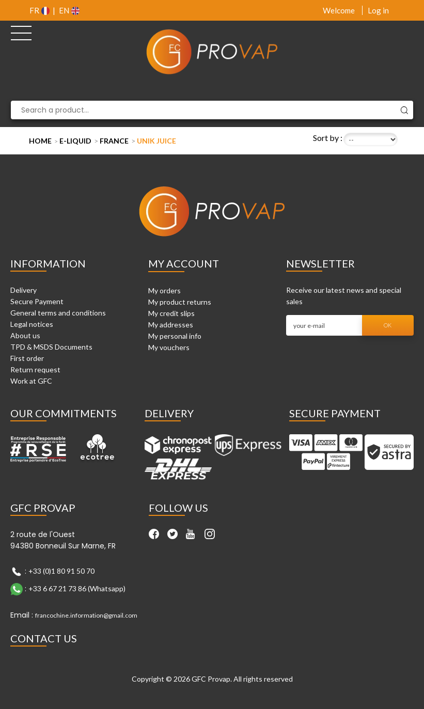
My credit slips (171, 313)
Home (40, 140)
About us (25, 335)
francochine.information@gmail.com (86, 615)
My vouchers (169, 347)
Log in (378, 10)
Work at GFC (31, 380)
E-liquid (75, 140)
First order (27, 358)
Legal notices (31, 324)
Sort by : (327, 138)
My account (183, 263)
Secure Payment (37, 301)
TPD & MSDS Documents (51, 346)
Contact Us (43, 638)
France (114, 140)
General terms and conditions (58, 312)
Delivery (23, 290)
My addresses (170, 324)
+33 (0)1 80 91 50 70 (61, 570)
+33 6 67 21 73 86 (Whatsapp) (76, 588)
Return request (35, 369)
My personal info (174, 336)
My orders (164, 290)
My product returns (179, 301)
